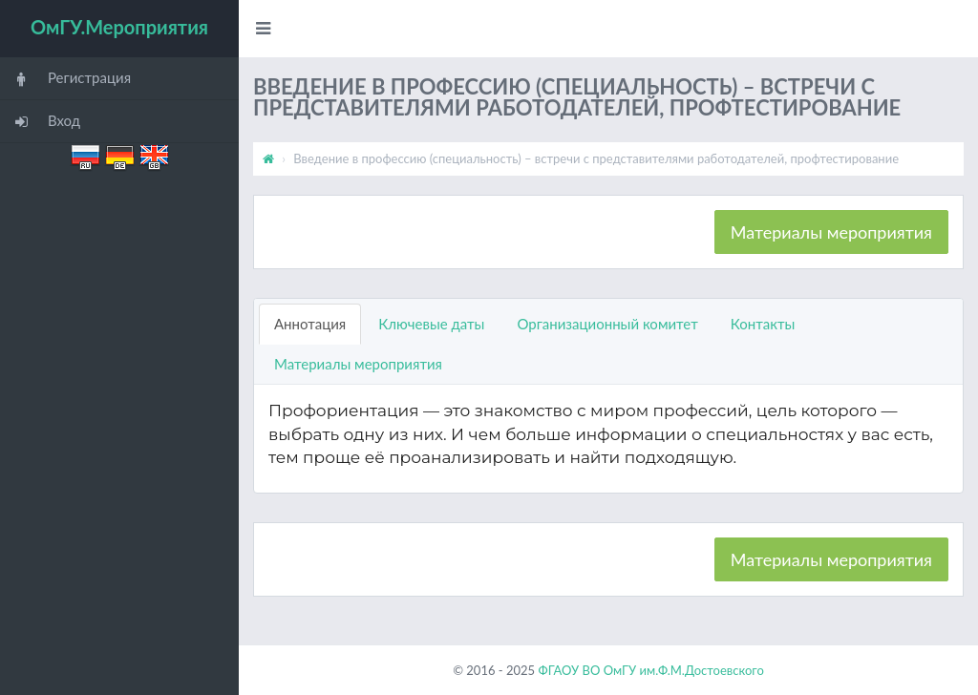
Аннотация (310, 323)
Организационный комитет (607, 323)
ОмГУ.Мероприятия (119, 26)
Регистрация (65, 78)
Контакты (763, 323)
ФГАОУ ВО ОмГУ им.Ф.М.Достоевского (650, 670)
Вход (40, 121)
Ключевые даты (431, 323)
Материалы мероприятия (831, 231)
